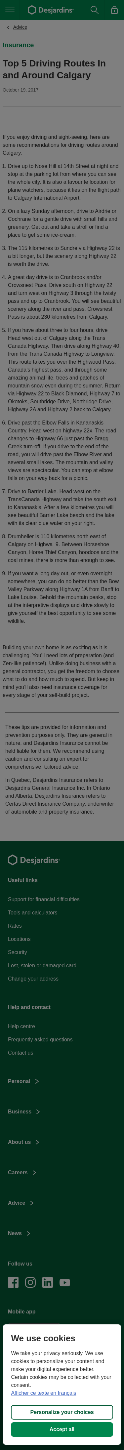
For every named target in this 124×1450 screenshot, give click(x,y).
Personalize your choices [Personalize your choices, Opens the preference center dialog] (62, 1412)
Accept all (62, 1429)
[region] (62, 1384)
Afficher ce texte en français (43, 1393)
